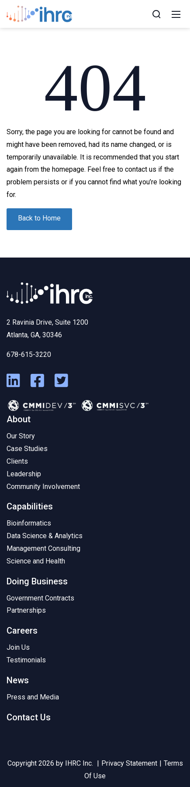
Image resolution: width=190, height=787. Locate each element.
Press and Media (33, 697)
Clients (17, 461)
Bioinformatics (29, 523)
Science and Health (36, 561)
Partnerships (26, 610)
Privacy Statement (129, 763)
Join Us (18, 647)
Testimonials (26, 660)
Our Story (21, 436)
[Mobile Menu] (176, 14)
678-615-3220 (29, 354)
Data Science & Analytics (45, 536)
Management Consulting (43, 548)
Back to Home (39, 218)
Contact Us (29, 717)
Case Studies (27, 448)
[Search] (156, 14)
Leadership (24, 474)
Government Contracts (40, 598)
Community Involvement (43, 486)
